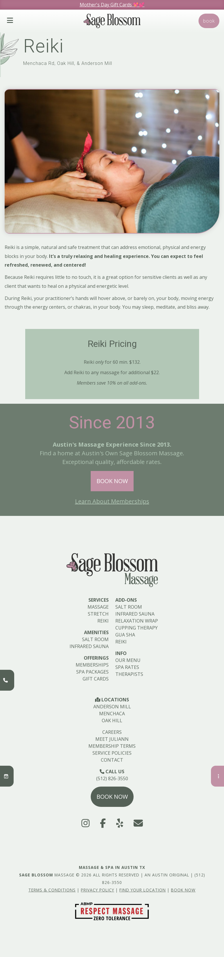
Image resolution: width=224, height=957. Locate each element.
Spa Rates (127, 667)
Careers (112, 732)
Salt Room (95, 639)
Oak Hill (112, 720)
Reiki (103, 621)
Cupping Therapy (136, 628)
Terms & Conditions (52, 890)
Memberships (92, 665)
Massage (98, 607)
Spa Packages (92, 672)
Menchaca (112, 713)
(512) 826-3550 (112, 778)
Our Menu (128, 660)
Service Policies (112, 753)
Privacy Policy (97, 890)
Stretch (98, 614)
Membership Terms (112, 746)
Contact (112, 760)
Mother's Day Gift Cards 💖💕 (112, 4)
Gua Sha (125, 635)
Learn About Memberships (112, 501)
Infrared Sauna (89, 646)
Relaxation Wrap (136, 621)
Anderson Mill (112, 706)
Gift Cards (96, 679)
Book (209, 21)
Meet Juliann (112, 739)
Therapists (129, 674)
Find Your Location (142, 890)
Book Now (112, 481)
